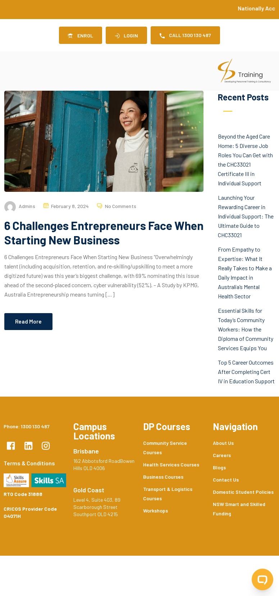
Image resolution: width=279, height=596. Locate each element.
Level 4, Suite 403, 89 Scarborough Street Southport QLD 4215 (96, 507)
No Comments (120, 206)
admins (27, 206)
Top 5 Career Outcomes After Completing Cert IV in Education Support (246, 371)
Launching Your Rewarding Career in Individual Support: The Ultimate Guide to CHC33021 (246, 216)
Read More (28, 321)
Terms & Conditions (29, 463)
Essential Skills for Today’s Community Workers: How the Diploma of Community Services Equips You (245, 329)
